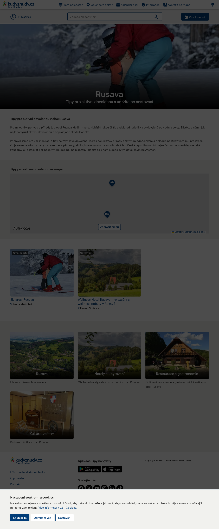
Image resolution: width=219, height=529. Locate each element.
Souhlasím (20, 517)
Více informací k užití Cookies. (57, 507)
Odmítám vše (42, 517)
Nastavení (64, 517)
